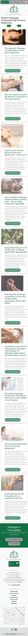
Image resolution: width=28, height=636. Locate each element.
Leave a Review (14, 593)
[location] (14, 616)
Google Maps (14, 591)
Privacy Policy (14, 597)
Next (19, 25)
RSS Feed (14, 603)
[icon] (12, 630)
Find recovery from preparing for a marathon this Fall (17, 496)
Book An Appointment (14, 539)
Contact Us (5, 2)
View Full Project (16, 70)
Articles (14, 595)
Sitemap (14, 601)
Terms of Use (14, 599)
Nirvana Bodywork (11, 634)
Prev (8, 25)
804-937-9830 (16, 585)
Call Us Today (14, 543)
